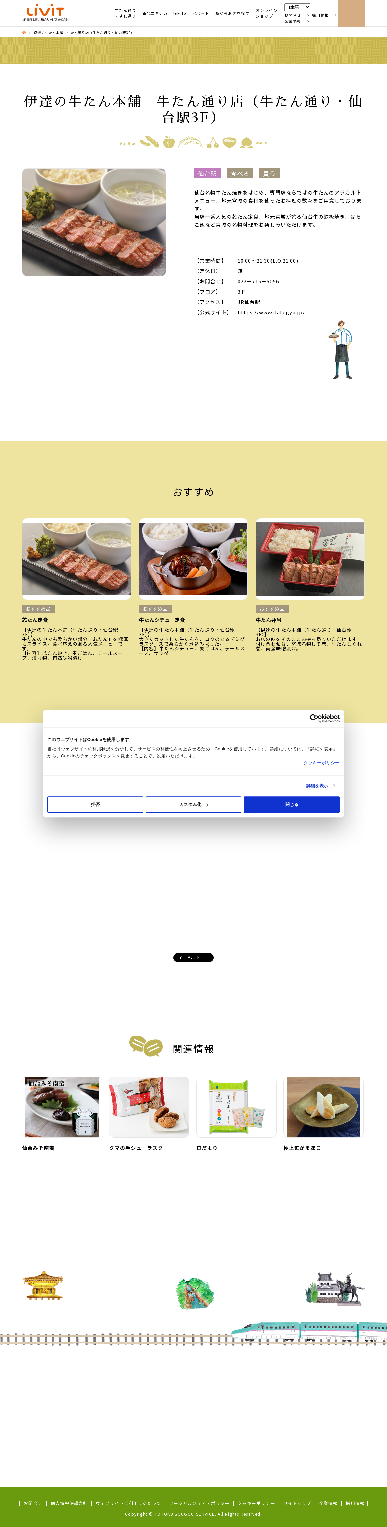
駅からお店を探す (232, 13)
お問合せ (292, 15)
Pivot (119, 1414)
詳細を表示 (317, 785)
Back (193, 957)
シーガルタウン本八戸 (235, 1371)
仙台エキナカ (154, 13)
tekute (179, 13)
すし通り (38, 1379)
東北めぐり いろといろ (53, 1397)
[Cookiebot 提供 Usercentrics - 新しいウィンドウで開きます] (310, 718)
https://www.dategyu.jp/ (271, 312)
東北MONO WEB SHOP (236, 1388)
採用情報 (320, 15)
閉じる (291, 804)
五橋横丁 (38, 1439)
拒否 (95, 804)
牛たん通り (41, 1371)
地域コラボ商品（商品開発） (59, 1431)
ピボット (200, 13)
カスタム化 (193, 804)
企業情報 (292, 21)
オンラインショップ (267, 13)
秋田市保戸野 (226, 1379)
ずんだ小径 (41, 1388)
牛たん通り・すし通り (125, 13)
